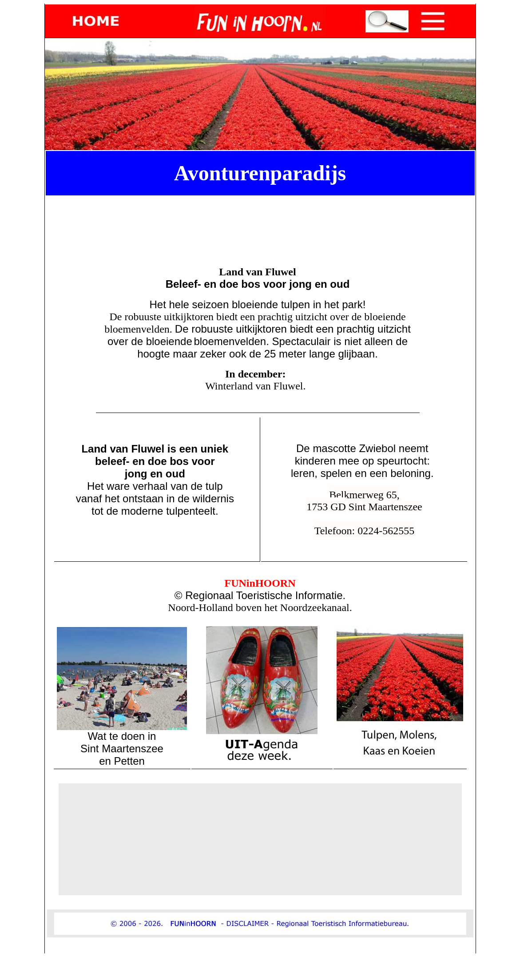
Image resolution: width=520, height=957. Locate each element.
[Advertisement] (262, 219)
